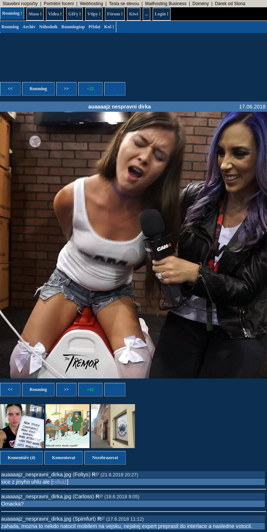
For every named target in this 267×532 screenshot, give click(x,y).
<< (10, 88)
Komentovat (63, 457)
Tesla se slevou (124, 3)
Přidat (94, 26)
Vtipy (93, 13)
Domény (201, 3)
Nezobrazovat (105, 457)
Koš (109, 26)
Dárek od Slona (230, 3)
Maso (35, 13)
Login (161, 13)
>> (66, 88)
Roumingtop (73, 26)
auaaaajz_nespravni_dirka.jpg (36, 474)
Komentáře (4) (21, 457)
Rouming (12, 13)
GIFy (74, 13)
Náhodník (48, 26)
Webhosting (91, 3)
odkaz (60, 482)
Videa (55, 13)
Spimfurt (84, 519)
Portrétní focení (59, 3)
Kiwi (133, 13)
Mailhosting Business (166, 3)
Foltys (81, 474)
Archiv (28, 26)
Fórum (114, 13)
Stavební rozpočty (20, 3)
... (146, 13)
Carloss (83, 496)
